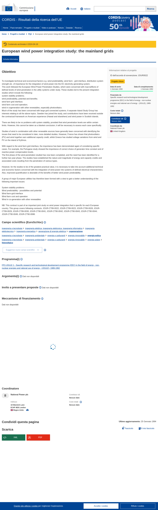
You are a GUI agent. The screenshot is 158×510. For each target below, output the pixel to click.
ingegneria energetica (26, 231)
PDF (40, 437)
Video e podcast (48, 28)
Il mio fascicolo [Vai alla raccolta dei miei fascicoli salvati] (146, 428)
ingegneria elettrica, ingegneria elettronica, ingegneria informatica (53, 228)
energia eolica (94, 236)
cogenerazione (76, 231)
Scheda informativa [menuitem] (10, 59)
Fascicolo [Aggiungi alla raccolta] (127, 428)
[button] (85, 9)
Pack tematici (16, 28)
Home (5, 28)
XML (16, 437)
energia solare (94, 240)
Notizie (61, 28)
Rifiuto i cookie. (138, 506)
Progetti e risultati (32, 28)
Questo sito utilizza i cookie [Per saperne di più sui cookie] (26, 506)
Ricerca (78, 28)
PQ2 (30, 34)
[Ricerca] (150, 9)
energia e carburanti (56, 236)
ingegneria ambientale (35, 236)
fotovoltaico (7, 243)
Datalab (69, 28)
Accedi (71, 8)
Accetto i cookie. (101, 506)
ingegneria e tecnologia (12, 228)
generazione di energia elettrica (52, 231)
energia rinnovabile (76, 236)
